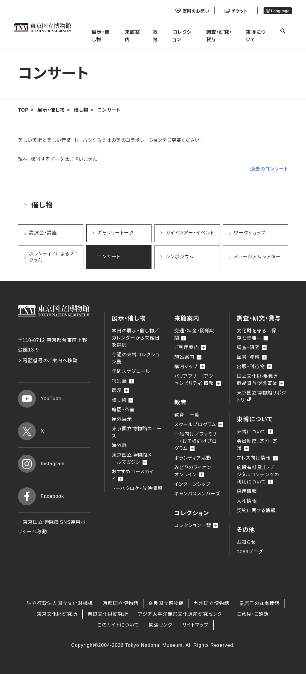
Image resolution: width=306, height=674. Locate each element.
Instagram (41, 464)
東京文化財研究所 (57, 614)
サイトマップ (195, 624)
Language (278, 11)
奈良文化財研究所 (108, 614)
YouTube (40, 399)
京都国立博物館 (120, 603)
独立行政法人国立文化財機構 (60, 603)
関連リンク (160, 624)
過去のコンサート (269, 168)
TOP (23, 110)
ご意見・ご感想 (253, 614)
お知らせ (246, 542)
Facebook (41, 496)
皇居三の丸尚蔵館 (259, 603)
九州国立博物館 (211, 603)
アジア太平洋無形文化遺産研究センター (182, 614)
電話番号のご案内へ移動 (48, 360)
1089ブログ (250, 551)
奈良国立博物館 (166, 603)
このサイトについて (118, 624)
